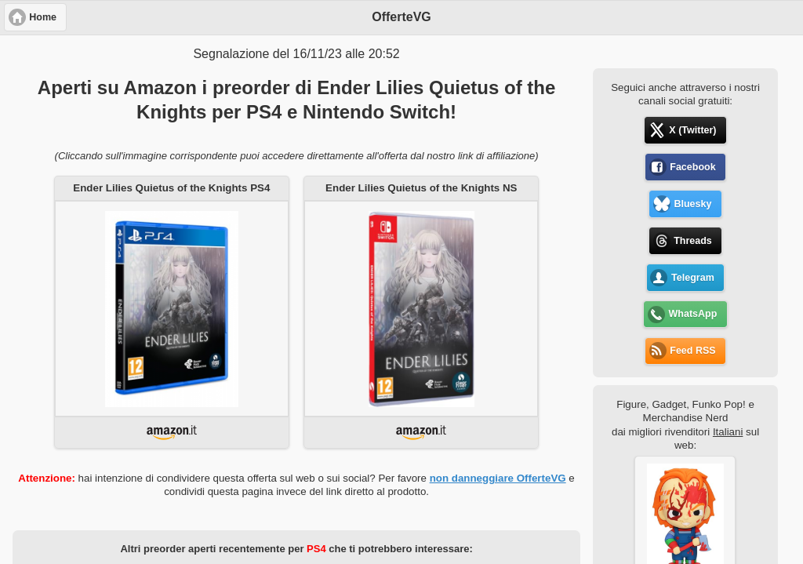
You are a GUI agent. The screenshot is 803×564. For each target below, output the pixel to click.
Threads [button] (693, 240)
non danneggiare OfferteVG (498, 478)
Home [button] (42, 17)
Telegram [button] (692, 277)
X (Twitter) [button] (692, 130)
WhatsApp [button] (693, 313)
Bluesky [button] (692, 203)
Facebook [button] (692, 167)
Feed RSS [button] (692, 350)
